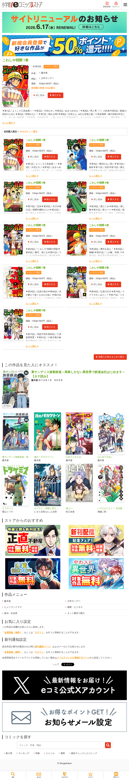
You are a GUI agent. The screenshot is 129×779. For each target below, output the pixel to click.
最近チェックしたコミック (84, 753)
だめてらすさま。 (74, 457)
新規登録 (107, 5)
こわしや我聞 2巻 (99, 140)
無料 (63, 753)
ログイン (116, 5)
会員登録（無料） (13, 632)
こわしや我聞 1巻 (36, 140)
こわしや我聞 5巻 (36, 225)
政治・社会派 (10, 613)
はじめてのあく (105, 457)
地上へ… (70, 508)
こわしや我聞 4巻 (99, 182)
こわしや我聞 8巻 (99, 267)
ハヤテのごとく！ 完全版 (110, 508)
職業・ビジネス (75, 607)
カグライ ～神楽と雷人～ (46, 508)
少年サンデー (47, 78)
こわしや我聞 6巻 (99, 225)
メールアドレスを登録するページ (73, 657)
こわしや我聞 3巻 (36, 182)
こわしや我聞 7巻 (36, 267)
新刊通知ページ (42, 646)
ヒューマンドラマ (13, 607)
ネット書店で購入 (76, 613)
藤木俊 (44, 73)
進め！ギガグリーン (44, 457)
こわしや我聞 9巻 (36, 310)
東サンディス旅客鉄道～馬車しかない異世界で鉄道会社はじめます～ (16, 457)
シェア (56, 664)
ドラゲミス (7, 508)
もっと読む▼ (8, 123)
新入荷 (9, 753)
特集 (37, 753)
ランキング (23, 753)
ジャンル (50, 753)
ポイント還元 (52, 66)
